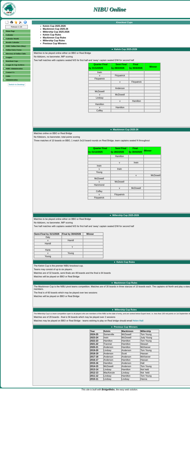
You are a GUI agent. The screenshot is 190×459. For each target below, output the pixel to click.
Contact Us (9, 72)
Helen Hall (138, 320)
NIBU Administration (13, 69)
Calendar (8, 35)
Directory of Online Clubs (15, 54)
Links (7, 76)
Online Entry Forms (13, 50)
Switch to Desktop (16, 84)
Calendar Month (11, 39)
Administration (11, 80)
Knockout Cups (11, 61)
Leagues (8, 57)
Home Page (9, 31)
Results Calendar (11, 42)
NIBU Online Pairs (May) (15, 46)
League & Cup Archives (14, 65)
